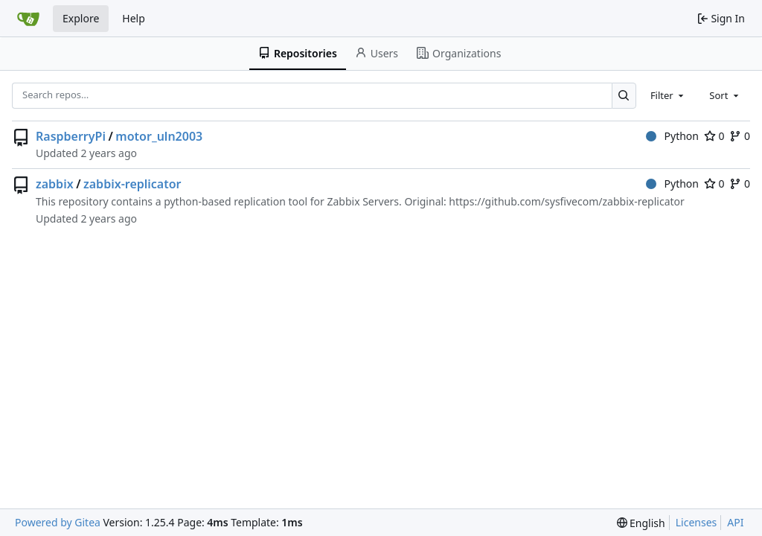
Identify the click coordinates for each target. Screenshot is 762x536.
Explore (81, 18)
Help (133, 18)
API (735, 522)
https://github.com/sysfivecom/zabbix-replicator (566, 201)
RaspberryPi (71, 136)
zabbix (55, 183)
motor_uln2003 (158, 136)
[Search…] (624, 96)
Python (672, 136)
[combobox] (668, 95)
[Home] (28, 18)
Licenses (696, 522)
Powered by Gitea (57, 522)
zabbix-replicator (132, 183)
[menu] (641, 523)
